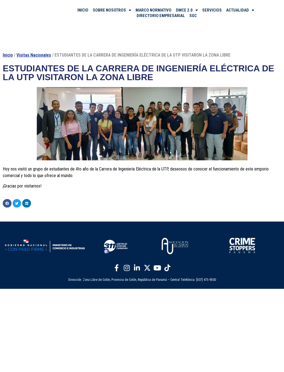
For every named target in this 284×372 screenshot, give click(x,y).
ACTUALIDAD (240, 10)
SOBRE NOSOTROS (112, 10)
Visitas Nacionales (33, 55)
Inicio (8, 55)
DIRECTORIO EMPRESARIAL (161, 15)
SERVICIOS (212, 10)
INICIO (82, 10)
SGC (193, 15)
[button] (7, 203)
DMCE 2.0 (187, 10)
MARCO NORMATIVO (153, 10)
